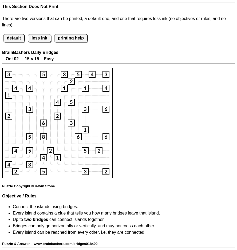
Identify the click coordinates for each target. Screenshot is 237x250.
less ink (39, 38)
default (14, 38)
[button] (8, 74)
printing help (71, 38)
